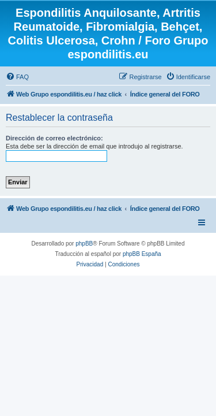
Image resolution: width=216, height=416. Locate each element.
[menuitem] (17, 77)
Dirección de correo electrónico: (54, 138)
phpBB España (142, 254)
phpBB (84, 243)
